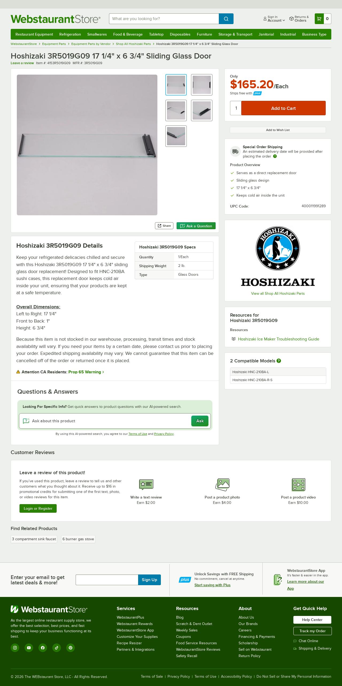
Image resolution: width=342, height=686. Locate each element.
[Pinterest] (70, 647)
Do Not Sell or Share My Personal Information (293, 677)
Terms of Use (138, 434)
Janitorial (266, 34)
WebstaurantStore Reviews (198, 649)
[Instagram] (15, 647)
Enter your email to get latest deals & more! (37, 579)
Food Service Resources (196, 643)
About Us (246, 617)
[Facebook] (42, 647)
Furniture (204, 34)
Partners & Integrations (136, 649)
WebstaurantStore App (135, 630)
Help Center (312, 620)
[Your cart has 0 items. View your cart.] (323, 18)
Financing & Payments (257, 637)
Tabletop (156, 34)
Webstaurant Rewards (135, 624)
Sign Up (149, 579)
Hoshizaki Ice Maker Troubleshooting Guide (282, 338)
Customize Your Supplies (137, 637)
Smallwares (97, 34)
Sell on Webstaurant (255, 649)
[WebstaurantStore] (55, 609)
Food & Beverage (128, 34)
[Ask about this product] (115, 420)
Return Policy (250, 656)
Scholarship (248, 643)
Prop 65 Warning (84, 372)
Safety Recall (186, 656)
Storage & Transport (235, 34)
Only (234, 76)
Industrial (288, 34)
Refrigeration (70, 34)
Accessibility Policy (236, 677)
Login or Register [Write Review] (38, 508)
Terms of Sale (152, 677)
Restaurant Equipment (34, 34)
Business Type (314, 34)
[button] (176, 84)
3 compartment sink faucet (34, 539)
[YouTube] (29, 647)
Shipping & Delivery (312, 648)
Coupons (183, 637)
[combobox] (164, 18)
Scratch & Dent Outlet (194, 624)
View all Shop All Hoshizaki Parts (278, 294)
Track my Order (313, 631)
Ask (200, 421)
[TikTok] (56, 647)
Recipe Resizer (129, 643)
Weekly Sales (187, 630)
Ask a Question (196, 226)
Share (164, 226)
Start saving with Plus (213, 585)
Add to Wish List (278, 130)
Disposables (180, 34)
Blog (180, 617)
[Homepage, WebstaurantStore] (55, 19)
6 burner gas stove (78, 539)
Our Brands (248, 624)
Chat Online (305, 641)
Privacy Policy (164, 434)
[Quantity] (236, 108)
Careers (245, 630)
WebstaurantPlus (130, 617)
